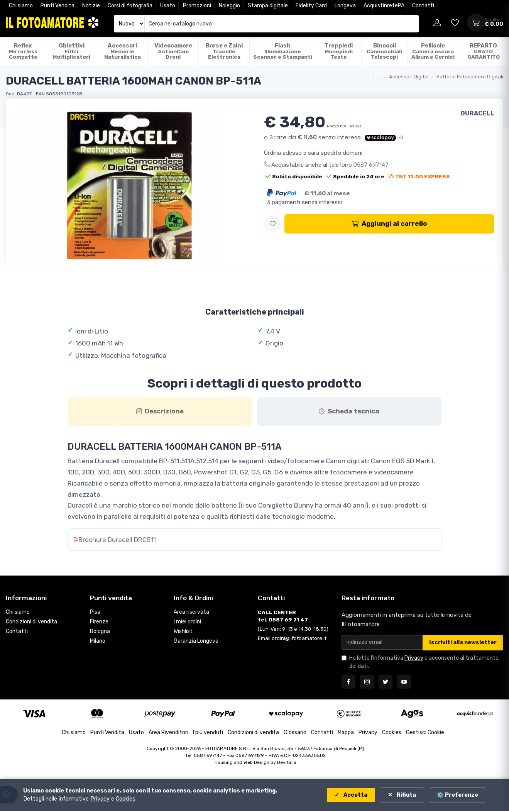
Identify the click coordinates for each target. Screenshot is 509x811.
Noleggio (229, 5)
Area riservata (191, 612)
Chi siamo (21, 5)
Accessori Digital (409, 77)
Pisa (95, 612)
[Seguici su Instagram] (367, 682)
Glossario (295, 733)
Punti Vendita (57, 5)
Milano (97, 641)
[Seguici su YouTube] (404, 682)
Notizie (91, 5)
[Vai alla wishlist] (455, 22)
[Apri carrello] (476, 22)
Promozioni (197, 5)
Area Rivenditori (168, 733)
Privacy (413, 658)
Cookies (391, 733)
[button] (272, 224)
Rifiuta (406, 795)
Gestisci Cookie (425, 733)
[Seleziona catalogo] (129, 23)
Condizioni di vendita (31, 622)
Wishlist (183, 631)
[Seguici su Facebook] (348, 682)
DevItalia (286, 762)
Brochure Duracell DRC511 (117, 540)
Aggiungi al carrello (389, 223)
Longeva (345, 5)
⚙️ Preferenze (457, 795)
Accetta (354, 795)
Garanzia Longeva (196, 641)
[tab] (160, 411)
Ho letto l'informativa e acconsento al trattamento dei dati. (424, 662)
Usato (167, 5)
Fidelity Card (311, 5)
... (379, 77)
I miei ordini (187, 622)
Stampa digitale (268, 5)
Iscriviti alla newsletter (463, 643)
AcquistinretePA (384, 5)
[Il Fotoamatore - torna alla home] (52, 23)
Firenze (99, 622)
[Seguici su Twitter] (385, 682)
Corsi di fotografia (130, 5)
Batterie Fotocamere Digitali (469, 77)
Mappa (346, 733)
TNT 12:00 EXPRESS (419, 176)
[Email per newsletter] (382, 642)
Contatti (423, 5)
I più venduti (208, 733)
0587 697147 (371, 164)
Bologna (100, 631)
